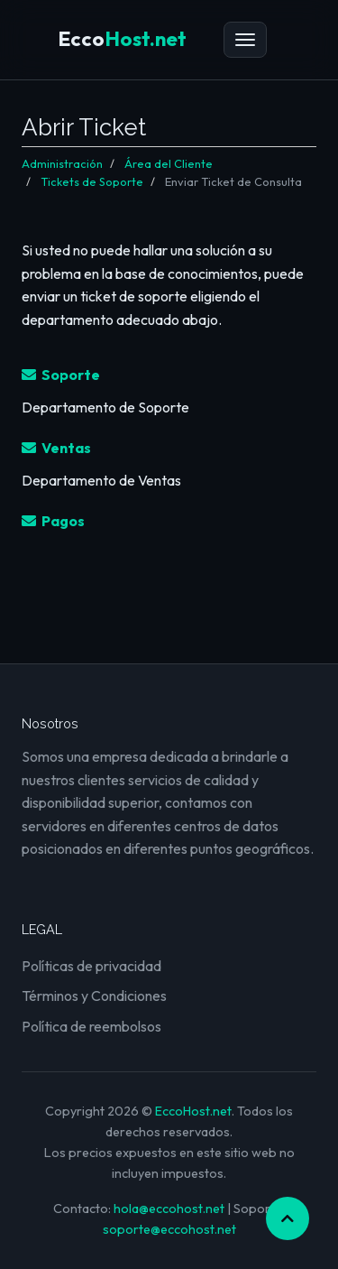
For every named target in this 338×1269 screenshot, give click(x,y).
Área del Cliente (168, 163)
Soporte (61, 375)
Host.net (122, 38)
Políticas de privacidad (91, 966)
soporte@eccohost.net (169, 1229)
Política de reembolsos (91, 1026)
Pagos (53, 521)
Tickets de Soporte (92, 181)
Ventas (56, 448)
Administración (62, 163)
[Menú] (245, 40)
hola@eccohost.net (169, 1208)
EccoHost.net (193, 1111)
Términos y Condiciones (94, 995)
